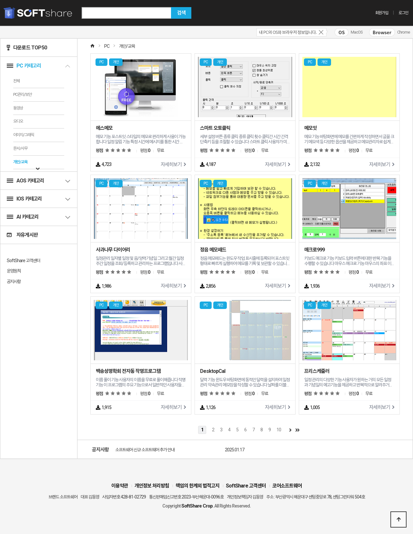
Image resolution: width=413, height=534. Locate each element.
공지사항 (14, 281)
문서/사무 (20, 148)
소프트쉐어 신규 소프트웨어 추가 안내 (145, 449)
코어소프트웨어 (287, 486)
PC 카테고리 (39, 66)
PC (106, 46)
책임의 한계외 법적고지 (197, 486)
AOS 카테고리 (39, 181)
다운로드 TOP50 (27, 48)
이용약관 (119, 486)
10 (279, 429)
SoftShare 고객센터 (23, 260)
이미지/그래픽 (23, 134)
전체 (16, 80)
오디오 (18, 121)
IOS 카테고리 (39, 199)
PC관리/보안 (22, 94)
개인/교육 (20, 161)
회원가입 (381, 12)
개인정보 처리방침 (152, 486)
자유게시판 (22, 235)
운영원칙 (14, 270)
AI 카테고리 (39, 217)
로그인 (403, 12)
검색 (181, 13)
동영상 (18, 108)
